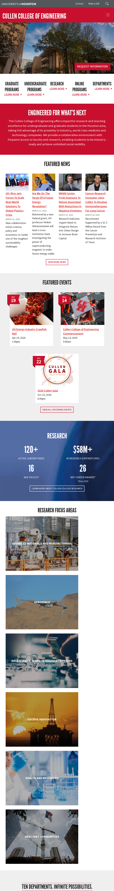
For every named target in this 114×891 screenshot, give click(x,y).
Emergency (94, 876)
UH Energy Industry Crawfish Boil (20, 322)
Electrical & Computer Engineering (83, 623)
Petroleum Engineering (83, 775)
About (42, 834)
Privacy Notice (8, 882)
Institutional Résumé (59, 882)
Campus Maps (81, 876)
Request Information (92, 66)
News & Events (46, 852)
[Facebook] (41, 817)
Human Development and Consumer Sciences (83, 675)
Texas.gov (6, 879)
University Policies (10, 888)
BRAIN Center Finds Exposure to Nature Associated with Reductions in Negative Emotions (70, 202)
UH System (105, 876)
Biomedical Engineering (30, 569)
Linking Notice (94, 879)
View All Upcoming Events (57, 345)
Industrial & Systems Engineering (30, 727)
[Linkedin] (64, 817)
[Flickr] (53, 817)
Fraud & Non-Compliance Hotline (72, 879)
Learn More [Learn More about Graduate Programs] (11, 94)
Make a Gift (93, 3)
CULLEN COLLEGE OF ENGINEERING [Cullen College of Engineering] (34, 16)
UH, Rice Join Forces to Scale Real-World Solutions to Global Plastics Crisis (15, 204)
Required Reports (77, 882)
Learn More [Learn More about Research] (57, 89)
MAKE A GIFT (84, 829)
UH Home (51, 876)
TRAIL (38, 879)
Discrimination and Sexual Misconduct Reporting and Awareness (73, 885)
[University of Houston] (19, 3)
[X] (47, 817)
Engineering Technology (30, 672)
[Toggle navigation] (108, 15)
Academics (44, 838)
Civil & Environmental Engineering (30, 623)
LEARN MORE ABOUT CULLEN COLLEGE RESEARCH (57, 424)
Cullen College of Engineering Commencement (55, 322)
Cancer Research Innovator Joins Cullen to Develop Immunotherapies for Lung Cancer (96, 202)
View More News (57, 262)
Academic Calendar (65, 876)
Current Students (47, 841)
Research (43, 845)
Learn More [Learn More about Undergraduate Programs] (34, 94)
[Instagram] (58, 817)
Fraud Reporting (49, 879)
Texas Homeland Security (23, 879)
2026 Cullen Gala (91, 318)
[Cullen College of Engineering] (57, 54)
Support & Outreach (49, 848)
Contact (79, 3)
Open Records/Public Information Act (32, 882)
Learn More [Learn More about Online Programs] (79, 94)
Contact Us (10, 862)
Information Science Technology (83, 727)
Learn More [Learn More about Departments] (102, 89)
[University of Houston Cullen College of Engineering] (56, 805)
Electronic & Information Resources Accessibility (23, 885)
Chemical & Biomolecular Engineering (83, 572)
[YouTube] (70, 817)
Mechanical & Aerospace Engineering (30, 778)
